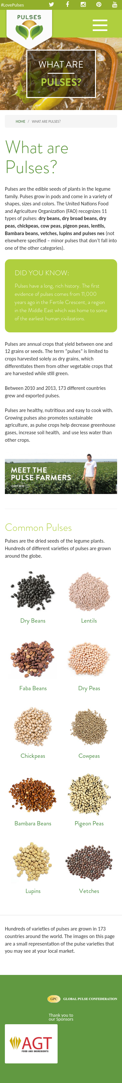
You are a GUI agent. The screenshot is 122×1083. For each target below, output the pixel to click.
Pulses (29, 30)
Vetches (89, 866)
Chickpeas (33, 731)
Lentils (89, 596)
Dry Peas (89, 663)
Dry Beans (33, 596)
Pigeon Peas (89, 798)
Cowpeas (89, 731)
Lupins (33, 866)
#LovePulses (12, 5)
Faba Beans (33, 663)
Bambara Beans (33, 798)
